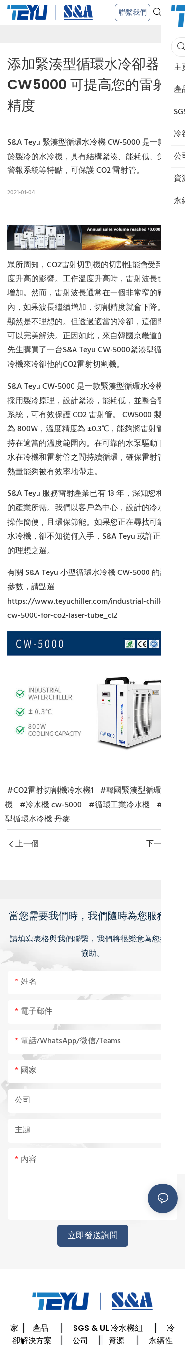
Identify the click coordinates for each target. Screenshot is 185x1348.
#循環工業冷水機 (119, 805)
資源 (116, 1340)
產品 (40, 1328)
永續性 (161, 1340)
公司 (80, 1340)
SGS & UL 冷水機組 (108, 1328)
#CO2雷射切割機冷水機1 (50, 790)
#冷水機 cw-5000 (51, 805)
